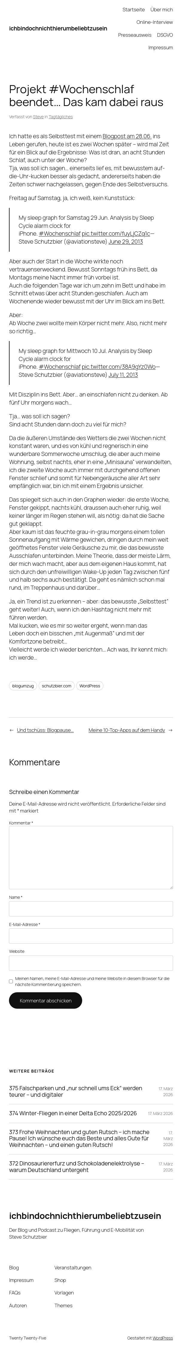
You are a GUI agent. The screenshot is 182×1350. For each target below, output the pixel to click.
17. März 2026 (166, 1091)
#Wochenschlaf (60, 233)
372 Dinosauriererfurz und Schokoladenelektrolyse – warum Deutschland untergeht (76, 1166)
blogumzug (22, 686)
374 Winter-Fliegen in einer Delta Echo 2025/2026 (73, 1113)
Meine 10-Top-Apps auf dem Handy (126, 730)
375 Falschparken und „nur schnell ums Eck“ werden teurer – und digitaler (75, 1091)
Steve (38, 116)
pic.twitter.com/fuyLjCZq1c (116, 233)
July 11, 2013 (123, 375)
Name (15, 897)
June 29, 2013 (125, 241)
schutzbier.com (56, 686)
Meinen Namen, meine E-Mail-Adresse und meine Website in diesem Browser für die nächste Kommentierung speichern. (92, 981)
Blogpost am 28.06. (127, 136)
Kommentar (21, 823)
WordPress (89, 686)
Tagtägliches (61, 116)
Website (16, 951)
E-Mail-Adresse (24, 924)
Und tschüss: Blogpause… (45, 730)
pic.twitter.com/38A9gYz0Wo (119, 367)
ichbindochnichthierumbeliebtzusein (58, 28)
